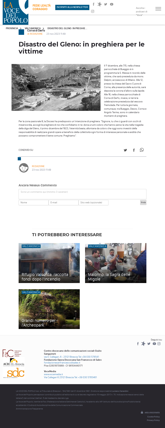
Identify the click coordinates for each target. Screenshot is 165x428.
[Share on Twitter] (125, 151)
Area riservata (150, 412)
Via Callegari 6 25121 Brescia (59, 377)
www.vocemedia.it (53, 374)
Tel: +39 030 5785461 (85, 377)
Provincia (12, 28)
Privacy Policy (153, 420)
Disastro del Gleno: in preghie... (67, 28)
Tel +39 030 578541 (88, 356)
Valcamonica (33, 28)
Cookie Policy (153, 416)
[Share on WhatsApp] (142, 151)
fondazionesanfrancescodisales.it (62, 362)
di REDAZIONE (35, 33)
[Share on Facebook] (134, 151)
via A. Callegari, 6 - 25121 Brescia (61, 356)
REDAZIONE (38, 166)
